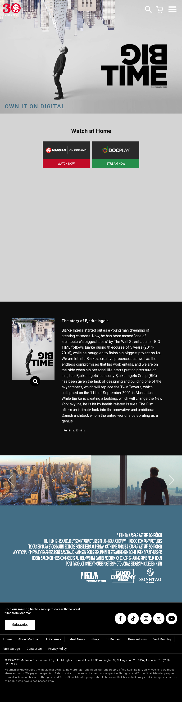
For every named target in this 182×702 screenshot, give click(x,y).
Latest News (76, 639)
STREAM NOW (115, 163)
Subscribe (19, 625)
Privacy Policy (57, 648)
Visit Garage (11, 648)
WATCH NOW (66, 163)
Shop (95, 639)
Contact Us (34, 648)
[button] (10, 480)
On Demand (113, 639)
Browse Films (137, 639)
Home (7, 639)
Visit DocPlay (162, 639)
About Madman (29, 639)
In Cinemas (53, 639)
